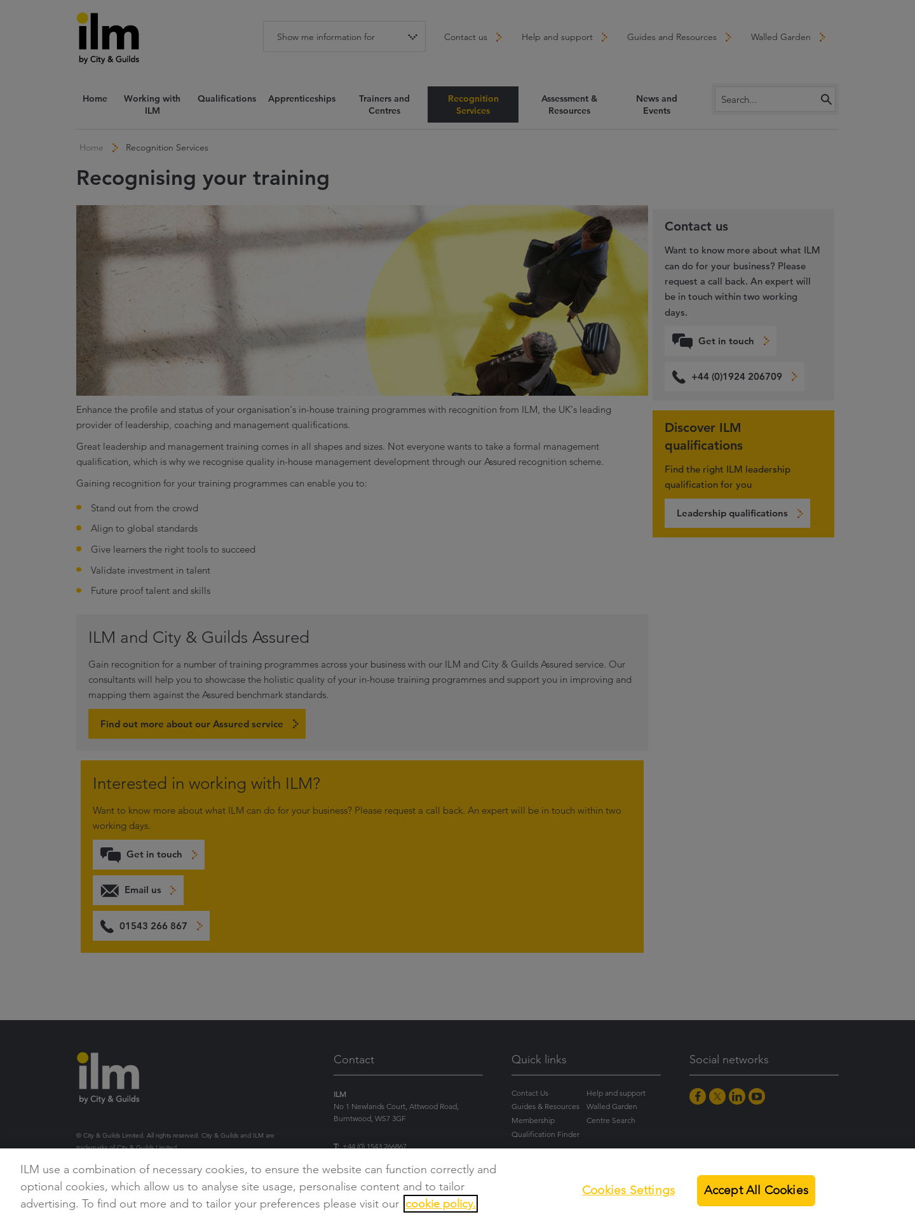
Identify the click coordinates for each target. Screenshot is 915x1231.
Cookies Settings (628, 1190)
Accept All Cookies (756, 1190)
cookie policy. (440, 1204)
